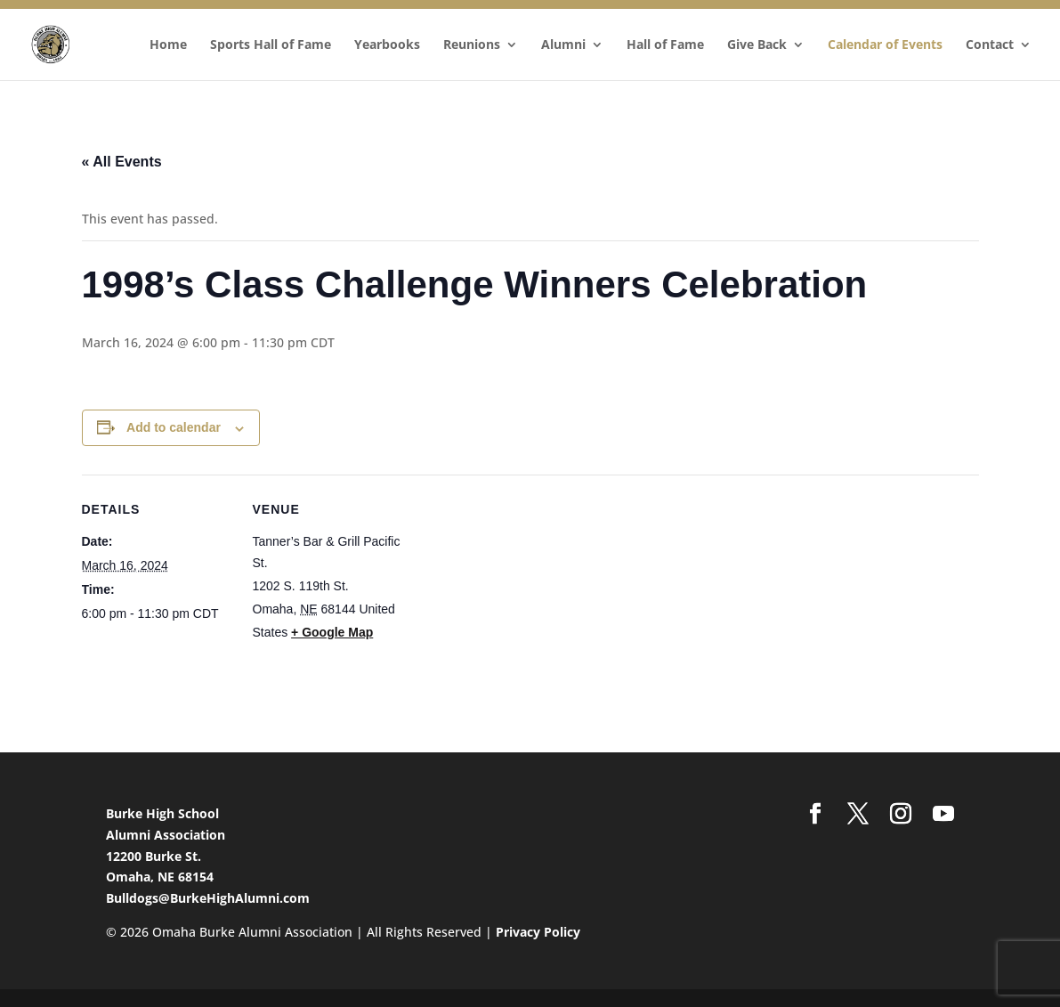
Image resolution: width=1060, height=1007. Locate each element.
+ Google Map (332, 632)
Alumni (563, 45)
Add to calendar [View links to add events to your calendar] (173, 427)
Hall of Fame (665, 45)
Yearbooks (387, 45)
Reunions (471, 45)
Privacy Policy (538, 931)
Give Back (757, 45)
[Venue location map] (517, 598)
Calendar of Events (885, 45)
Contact (990, 45)
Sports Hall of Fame (270, 45)
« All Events (122, 161)
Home (168, 45)
